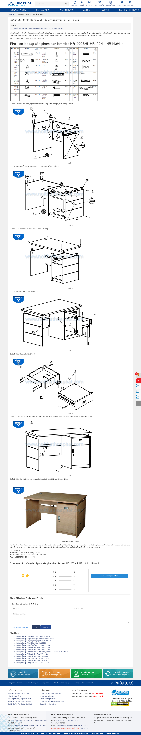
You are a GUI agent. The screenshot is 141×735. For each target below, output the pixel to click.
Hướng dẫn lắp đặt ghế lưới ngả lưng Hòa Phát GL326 (34, 639)
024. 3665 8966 (29, 720)
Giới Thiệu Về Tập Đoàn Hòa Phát (20, 704)
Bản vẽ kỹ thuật (87, 683)
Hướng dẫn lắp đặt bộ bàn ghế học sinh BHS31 (31, 663)
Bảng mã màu (110, 3)
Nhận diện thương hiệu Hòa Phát (19, 699)
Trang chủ (11, 14)
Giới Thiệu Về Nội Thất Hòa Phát (19, 702)
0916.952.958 (72, 726)
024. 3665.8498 (97, 694)
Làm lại (45, 627)
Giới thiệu (74, 3)
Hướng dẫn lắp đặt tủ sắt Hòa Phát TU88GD (30, 661)
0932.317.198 (18, 726)
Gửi (36, 627)
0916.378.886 (41, 726)
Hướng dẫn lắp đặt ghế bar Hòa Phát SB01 (30, 643)
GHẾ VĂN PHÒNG (15, 10)
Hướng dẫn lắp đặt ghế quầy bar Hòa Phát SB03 (32, 645)
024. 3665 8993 (41, 720)
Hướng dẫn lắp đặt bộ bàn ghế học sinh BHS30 (31, 658)
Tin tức (27, 683)
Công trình (121, 3)
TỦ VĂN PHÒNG (41, 10)
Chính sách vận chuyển (48, 699)
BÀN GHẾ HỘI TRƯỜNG (75, 10)
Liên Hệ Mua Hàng (14, 696)
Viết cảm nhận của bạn (109, 576)
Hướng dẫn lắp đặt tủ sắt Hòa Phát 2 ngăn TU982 (32, 648)
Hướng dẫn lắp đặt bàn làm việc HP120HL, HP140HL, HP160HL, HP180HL (41, 652)
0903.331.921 (83, 726)
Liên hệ (130, 3)
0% (74, 572)
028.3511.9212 (73, 720)
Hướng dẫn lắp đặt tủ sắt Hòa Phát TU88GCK (31, 656)
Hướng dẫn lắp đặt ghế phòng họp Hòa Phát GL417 (33, 641)
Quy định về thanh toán (48, 704)
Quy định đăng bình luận (20, 627)
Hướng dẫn (99, 3)
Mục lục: (14, 26)
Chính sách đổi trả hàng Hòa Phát (52, 702)
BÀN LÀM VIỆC (29, 10)
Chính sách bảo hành (47, 696)
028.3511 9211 (61, 720)
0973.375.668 (29, 726)
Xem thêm (128, 10)
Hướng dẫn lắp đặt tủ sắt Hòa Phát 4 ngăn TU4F (32, 650)
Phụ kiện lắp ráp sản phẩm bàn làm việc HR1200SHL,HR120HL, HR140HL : (38, 28)
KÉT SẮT (61, 10)
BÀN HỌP (53, 10)
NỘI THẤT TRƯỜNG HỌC (113, 10)
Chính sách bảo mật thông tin (50, 694)
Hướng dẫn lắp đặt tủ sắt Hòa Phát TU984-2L (31, 654)
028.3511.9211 (98, 696)
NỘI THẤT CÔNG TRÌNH (94, 10)
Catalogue (89, 3)
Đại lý (81, 3)
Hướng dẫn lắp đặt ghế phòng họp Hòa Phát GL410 (33, 637)
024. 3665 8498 (16, 720)
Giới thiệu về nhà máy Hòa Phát (19, 694)
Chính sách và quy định (62, 683)
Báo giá (77, 683)
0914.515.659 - (61, 726)
